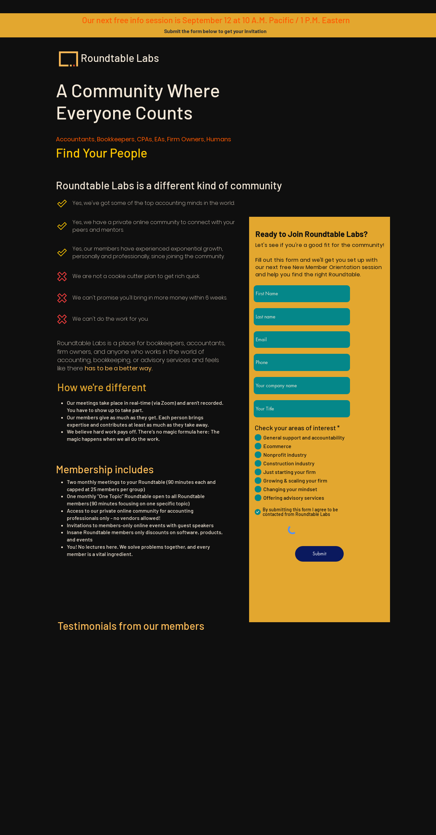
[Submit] (319, 554)
